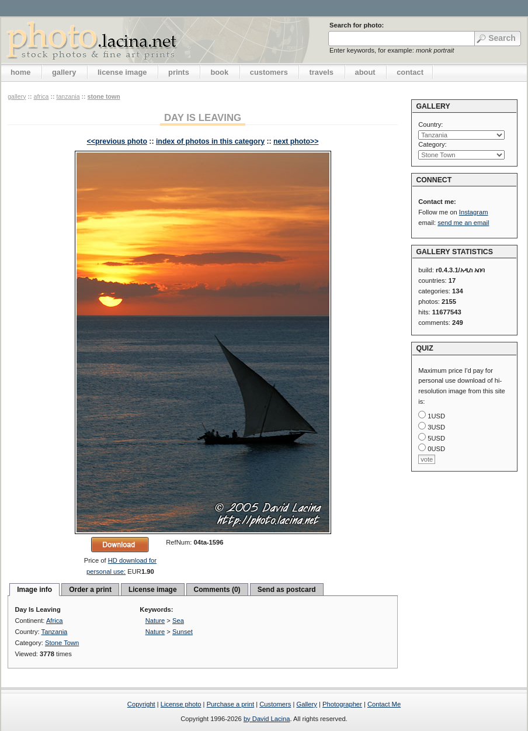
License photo (181, 704)
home (20, 72)
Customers (275, 704)
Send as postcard (287, 590)
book (219, 72)
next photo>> (295, 141)
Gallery (306, 704)
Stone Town (104, 96)
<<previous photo (117, 141)
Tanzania (67, 96)
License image (152, 590)
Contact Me (384, 704)
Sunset (182, 631)
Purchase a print (230, 704)
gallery (64, 72)
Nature (155, 620)
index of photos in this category (210, 141)
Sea (178, 620)
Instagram (473, 212)
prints (178, 72)
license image (122, 72)
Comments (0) (217, 590)
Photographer (342, 704)
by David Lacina (267, 718)
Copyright (141, 704)
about (365, 72)
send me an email (463, 222)
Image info (34, 590)
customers (269, 72)
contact (410, 72)
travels (321, 72)
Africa (40, 96)
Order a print (90, 590)
